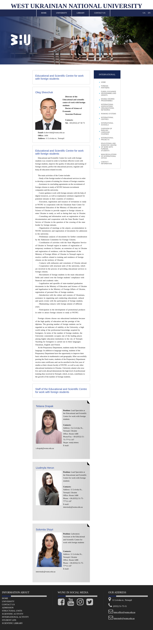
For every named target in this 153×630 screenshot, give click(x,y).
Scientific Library (12, 623)
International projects (107, 139)
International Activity (15, 617)
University (61, 13)
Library (81, 13)
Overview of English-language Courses (106, 131)
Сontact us (8, 604)
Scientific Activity (12, 614)
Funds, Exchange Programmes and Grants (108, 93)
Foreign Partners (105, 87)
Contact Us (99, 13)
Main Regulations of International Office (108, 156)
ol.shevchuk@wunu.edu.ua (54, 132)
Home (43, 13)
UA (144, 13)
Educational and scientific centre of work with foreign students (109, 147)
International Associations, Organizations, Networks (107, 107)
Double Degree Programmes (107, 100)
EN (149, 13)
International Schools (107, 124)
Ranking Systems (108, 114)
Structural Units (12, 611)
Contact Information (106, 163)
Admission (8, 608)
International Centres (107, 118)
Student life (9, 620)
